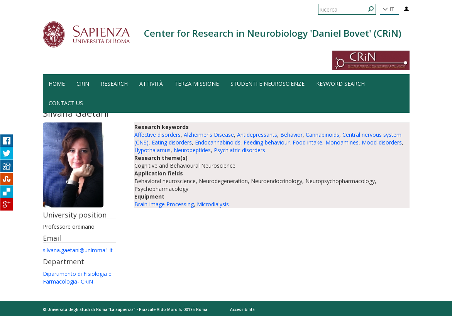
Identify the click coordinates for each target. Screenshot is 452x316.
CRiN (82, 83)
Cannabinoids (322, 134)
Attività (151, 83)
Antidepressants (257, 134)
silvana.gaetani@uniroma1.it (78, 250)
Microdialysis (213, 204)
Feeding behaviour (266, 142)
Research (114, 83)
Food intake (307, 142)
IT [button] (388, 9)
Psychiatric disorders (239, 150)
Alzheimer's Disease (209, 134)
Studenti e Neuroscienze (267, 83)
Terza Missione (196, 83)
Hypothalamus (152, 150)
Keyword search (340, 83)
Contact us (66, 103)
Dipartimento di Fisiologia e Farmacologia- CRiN (77, 277)
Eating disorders (172, 142)
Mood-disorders (382, 142)
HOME (57, 83)
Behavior (291, 134)
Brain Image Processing (164, 204)
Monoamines (342, 142)
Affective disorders (157, 134)
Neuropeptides (192, 150)
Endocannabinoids (217, 142)
